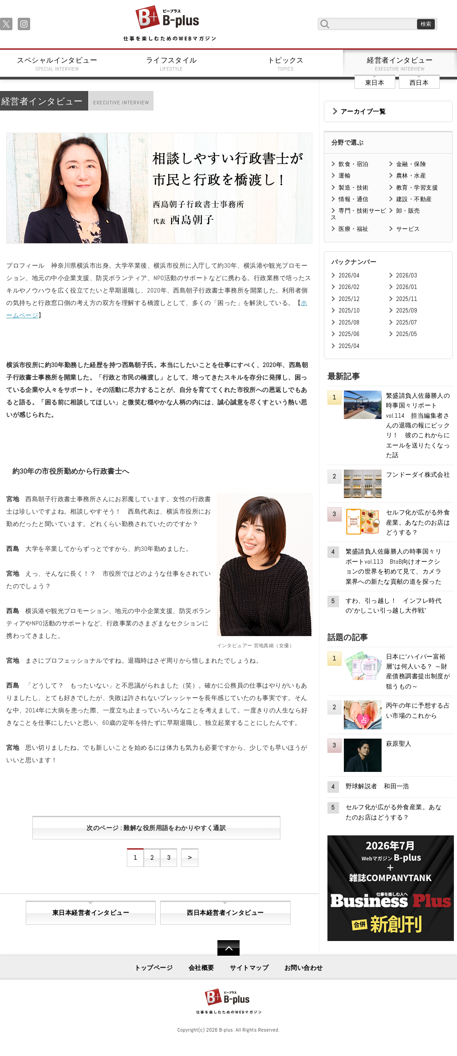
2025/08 (349, 322)
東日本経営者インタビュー (90, 913)
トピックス (285, 63)
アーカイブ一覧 (363, 111)
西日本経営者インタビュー (225, 913)
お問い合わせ (303, 968)
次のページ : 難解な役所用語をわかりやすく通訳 (156, 828)
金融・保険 (411, 164)
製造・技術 (353, 187)
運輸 (345, 175)
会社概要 (201, 968)
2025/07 (406, 322)
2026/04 (349, 275)
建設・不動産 (414, 199)
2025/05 (406, 334)
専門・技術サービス (358, 214)
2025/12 (349, 299)
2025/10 (349, 310)
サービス (408, 229)
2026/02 (349, 287)
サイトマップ (249, 968)
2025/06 (349, 334)
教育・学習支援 (417, 187)
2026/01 (406, 287)
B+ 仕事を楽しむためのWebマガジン (169, 23)
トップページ (153, 968)
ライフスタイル (171, 63)
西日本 (419, 83)
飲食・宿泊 (353, 164)
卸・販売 (408, 210)
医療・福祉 (353, 229)
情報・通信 (353, 199)
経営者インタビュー (400, 63)
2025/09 (406, 310)
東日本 (374, 83)
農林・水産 (411, 175)
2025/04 (349, 346)
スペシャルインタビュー (57, 63)
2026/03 (406, 275)
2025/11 (406, 299)
